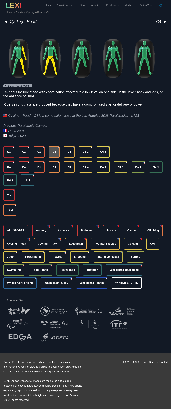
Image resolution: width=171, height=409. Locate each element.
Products (111, 5)
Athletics (63, 230)
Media (128, 5)
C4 (54, 151)
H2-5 (10, 179)
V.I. (9, 194)
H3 (39, 166)
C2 (24, 151)
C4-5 (103, 151)
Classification (64, 5)
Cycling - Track (47, 243)
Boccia (111, 230)
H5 (69, 166)
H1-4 (121, 166)
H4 (54, 166)
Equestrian (76, 243)
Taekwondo (67, 269)
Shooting (80, 256)
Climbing (153, 230)
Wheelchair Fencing (20, 282)
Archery (41, 230)
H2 (24, 166)
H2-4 (156, 166)
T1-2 (10, 209)
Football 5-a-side (105, 243)
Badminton (88, 230)
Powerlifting (33, 256)
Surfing (135, 256)
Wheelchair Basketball (124, 269)
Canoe (131, 230)
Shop (83, 5)
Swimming (14, 269)
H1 (9, 166)
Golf (153, 243)
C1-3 (86, 151)
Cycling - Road (23, 21)
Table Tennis (40, 269)
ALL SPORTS (15, 230)
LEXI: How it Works (19, 85)
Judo (10, 256)
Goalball (133, 243)
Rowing (57, 256)
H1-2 (86, 166)
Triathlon (92, 269)
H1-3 (103, 166)
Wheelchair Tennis (92, 282)
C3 (39, 151)
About (94, 5)
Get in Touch (147, 5)
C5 (69, 151)
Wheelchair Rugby (56, 282)
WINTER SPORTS (126, 282)
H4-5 (28, 179)
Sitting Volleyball (108, 256)
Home (48, 5)
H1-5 (138, 166)
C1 (9, 151)
